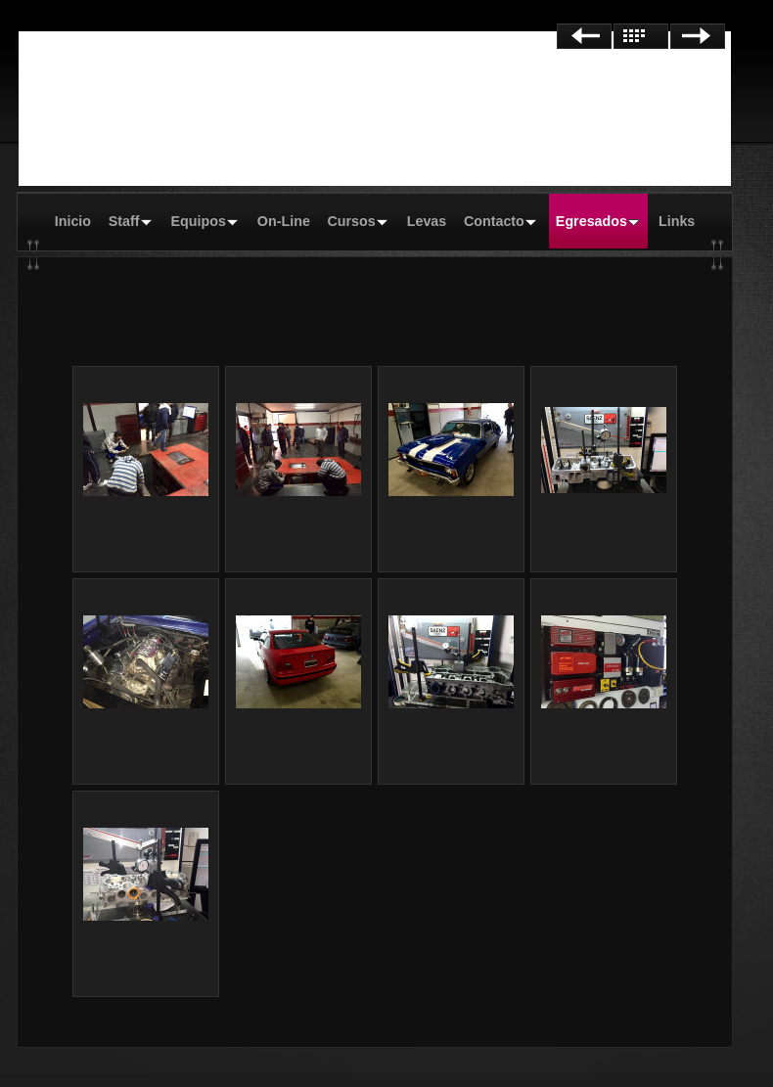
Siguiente (697, 36)
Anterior (584, 36)
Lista (641, 36)
